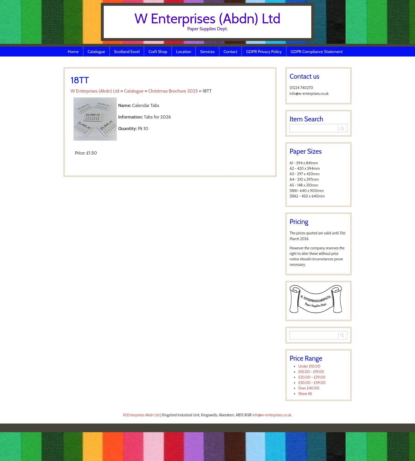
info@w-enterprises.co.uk (271, 415)
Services (207, 51)
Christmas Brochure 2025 (173, 91)
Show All (305, 394)
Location (183, 51)
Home (73, 51)
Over (308, 388)
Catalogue (96, 51)
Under (309, 366)
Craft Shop (157, 51)
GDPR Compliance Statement (317, 51)
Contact (230, 51)
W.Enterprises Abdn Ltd (141, 415)
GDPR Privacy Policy (264, 51)
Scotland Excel (127, 51)
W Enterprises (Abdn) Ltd (208, 18)
